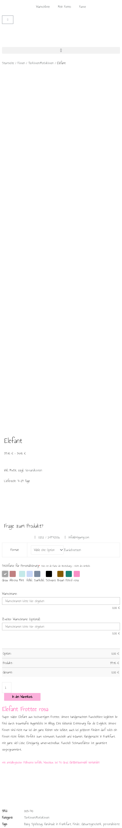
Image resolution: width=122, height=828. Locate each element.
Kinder (76, 490)
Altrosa (14, 243)
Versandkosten (33, 137)
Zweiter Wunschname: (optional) (21, 285)
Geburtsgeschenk (91, 490)
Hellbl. (30, 243)
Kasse (82, 6)
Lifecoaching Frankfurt (74, 822)
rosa (77, 243)
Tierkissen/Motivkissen (41, 63)
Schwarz (51, 243)
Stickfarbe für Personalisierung (21, 231)
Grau (5, 243)
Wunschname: (9, 260)
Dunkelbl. (39, 243)
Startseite (8, 63)
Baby (27, 490)
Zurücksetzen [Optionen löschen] (72, 216)
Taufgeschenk (45, 497)
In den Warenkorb (22, 363)
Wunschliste (43, 6)
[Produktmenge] (6, 354)
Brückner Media (32, 822)
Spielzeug (37, 490)
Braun (60, 243)
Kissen (21, 63)
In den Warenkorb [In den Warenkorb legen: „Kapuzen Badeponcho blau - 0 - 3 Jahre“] (18, 589)
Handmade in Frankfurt (57, 490)
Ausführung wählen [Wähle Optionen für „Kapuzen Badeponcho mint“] (62, 591)
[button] (61, 50)
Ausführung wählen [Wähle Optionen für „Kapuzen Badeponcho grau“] (103, 591)
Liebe (58, 497)
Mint (22, 243)
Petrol (69, 243)
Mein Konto (64, 6)
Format (15, 216)
